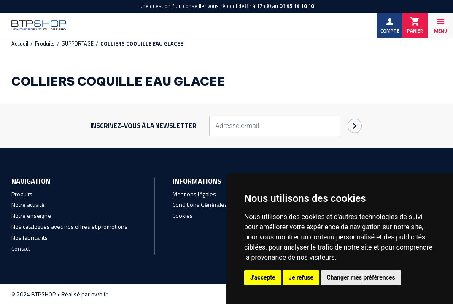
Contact (20, 248)
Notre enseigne (31, 216)
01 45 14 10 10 (296, 6)
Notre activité (28, 206)
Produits (21, 195)
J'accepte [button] (262, 277)
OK (354, 127)
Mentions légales (194, 195)
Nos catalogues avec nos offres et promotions (69, 227)
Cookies (183, 216)
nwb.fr (100, 294)
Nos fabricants (29, 237)
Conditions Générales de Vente (212, 206)
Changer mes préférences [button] (361, 277)
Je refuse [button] (301, 277)
